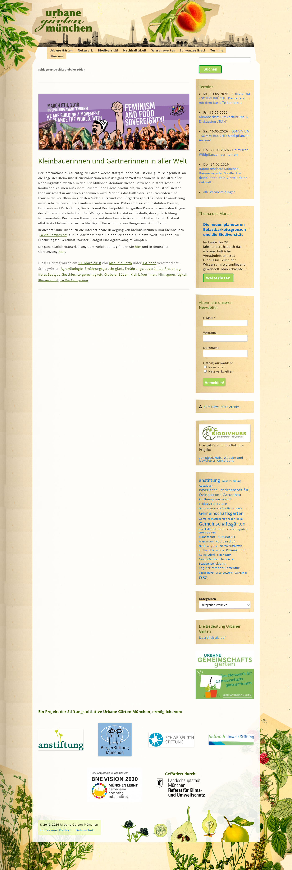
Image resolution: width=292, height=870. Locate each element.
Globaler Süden (116, 274)
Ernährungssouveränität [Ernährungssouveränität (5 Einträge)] (215, 499)
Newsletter (214, 367)
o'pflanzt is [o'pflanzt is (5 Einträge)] (206, 550)
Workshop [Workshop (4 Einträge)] (241, 572)
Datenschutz (85, 830)
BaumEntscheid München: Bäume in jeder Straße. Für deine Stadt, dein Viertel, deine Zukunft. (223, 175)
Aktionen (149, 263)
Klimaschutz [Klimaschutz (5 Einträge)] (207, 537)
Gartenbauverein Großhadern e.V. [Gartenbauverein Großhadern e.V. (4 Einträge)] (221, 508)
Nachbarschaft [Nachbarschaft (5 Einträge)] (225, 541)
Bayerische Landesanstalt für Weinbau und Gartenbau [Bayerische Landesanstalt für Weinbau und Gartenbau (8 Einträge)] (224, 492)
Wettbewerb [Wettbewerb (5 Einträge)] (224, 572)
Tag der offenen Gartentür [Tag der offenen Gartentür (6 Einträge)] (219, 568)
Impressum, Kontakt (55, 830)
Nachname (211, 348)
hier (138, 247)
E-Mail (209, 318)
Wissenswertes (163, 50)
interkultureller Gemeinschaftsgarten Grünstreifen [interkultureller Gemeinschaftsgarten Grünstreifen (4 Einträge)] (223, 530)
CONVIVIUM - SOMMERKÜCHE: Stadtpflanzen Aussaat (224, 135)
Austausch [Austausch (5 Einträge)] (206, 485)
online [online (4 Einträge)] (220, 550)
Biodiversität (108, 50)
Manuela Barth (120, 263)
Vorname (210, 332)
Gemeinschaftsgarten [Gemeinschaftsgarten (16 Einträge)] (221, 513)
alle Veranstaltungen (219, 192)
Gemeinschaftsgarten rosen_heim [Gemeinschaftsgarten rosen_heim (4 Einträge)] (221, 518)
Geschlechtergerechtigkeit (82, 274)
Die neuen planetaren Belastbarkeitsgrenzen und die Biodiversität (224, 229)
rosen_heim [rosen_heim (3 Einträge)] (224, 554)
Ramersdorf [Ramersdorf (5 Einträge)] (207, 554)
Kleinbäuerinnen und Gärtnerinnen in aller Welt (112, 160)
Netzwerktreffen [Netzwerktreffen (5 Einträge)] (231, 546)
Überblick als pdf (212, 637)
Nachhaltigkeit (134, 50)
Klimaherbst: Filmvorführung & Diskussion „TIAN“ (223, 119)
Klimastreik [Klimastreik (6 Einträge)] (226, 537)
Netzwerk (85, 50)
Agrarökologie (72, 268)
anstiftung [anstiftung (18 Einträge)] (209, 480)
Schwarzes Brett (192, 50)
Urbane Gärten (61, 50)
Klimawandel (48, 280)
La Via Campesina (53, 235)
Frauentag (172, 268)
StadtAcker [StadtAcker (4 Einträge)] (227, 559)
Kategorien (207, 599)
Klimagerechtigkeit (173, 274)
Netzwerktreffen (218, 371)
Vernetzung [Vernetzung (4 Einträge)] (206, 572)
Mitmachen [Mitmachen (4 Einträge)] (206, 541)
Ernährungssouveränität (144, 268)
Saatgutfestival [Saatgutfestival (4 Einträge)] (209, 559)
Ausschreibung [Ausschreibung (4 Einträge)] (231, 481)
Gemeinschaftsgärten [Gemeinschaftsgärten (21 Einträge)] (222, 524)
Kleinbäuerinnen (143, 274)
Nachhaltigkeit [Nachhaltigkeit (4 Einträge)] (208, 546)
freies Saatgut (49, 274)
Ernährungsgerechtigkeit (104, 268)
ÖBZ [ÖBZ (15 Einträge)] (203, 577)
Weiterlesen (218, 277)
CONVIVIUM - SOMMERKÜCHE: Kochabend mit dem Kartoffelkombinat (224, 98)
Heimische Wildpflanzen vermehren (223, 152)
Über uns (57, 56)
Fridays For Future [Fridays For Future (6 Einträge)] (213, 504)
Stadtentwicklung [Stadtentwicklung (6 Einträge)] (212, 563)
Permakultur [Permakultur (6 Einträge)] (235, 550)
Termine (216, 50)
